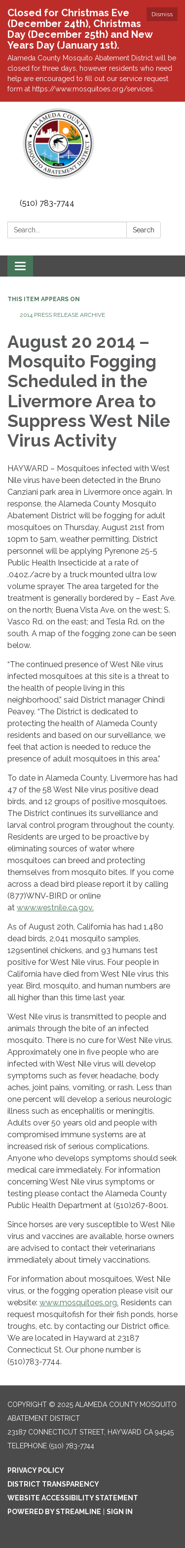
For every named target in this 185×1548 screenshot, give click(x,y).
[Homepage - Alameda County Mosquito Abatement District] (92, 143)
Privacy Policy (35, 1470)
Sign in (120, 1512)
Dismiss (162, 14)
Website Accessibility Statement (72, 1498)
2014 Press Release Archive (62, 314)
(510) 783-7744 (47, 203)
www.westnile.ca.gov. (55, 907)
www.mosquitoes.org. (78, 1302)
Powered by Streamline (54, 1512)
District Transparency (53, 1484)
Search (143, 230)
